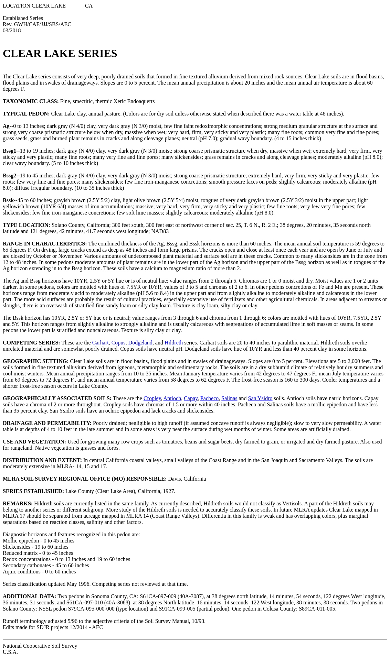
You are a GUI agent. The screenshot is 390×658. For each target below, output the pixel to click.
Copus (119, 343)
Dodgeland (140, 343)
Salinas (229, 398)
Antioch (172, 398)
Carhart (100, 343)
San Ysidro (260, 398)
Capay (191, 398)
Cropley (152, 398)
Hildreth (174, 343)
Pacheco (209, 398)
